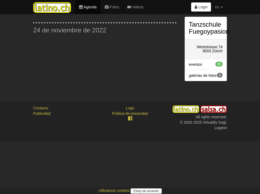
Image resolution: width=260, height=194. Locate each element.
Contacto (40, 108)
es (219, 7)
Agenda (87, 7)
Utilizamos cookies (114, 190)
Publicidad (42, 113)
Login (201, 7)
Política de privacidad (130, 113)
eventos (206, 64)
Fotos (112, 7)
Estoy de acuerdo (146, 191)
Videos (135, 7)
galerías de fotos (206, 75)
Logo (130, 108)
